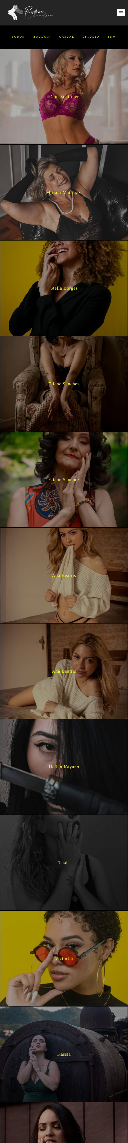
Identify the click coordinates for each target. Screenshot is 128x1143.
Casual (66, 36)
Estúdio (91, 36)
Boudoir (42, 36)
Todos (18, 36)
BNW (111, 36)
